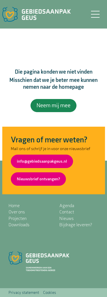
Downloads (19, 225)
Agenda (66, 206)
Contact (66, 212)
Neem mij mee (53, 105)
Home (14, 206)
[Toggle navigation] (95, 14)
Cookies (49, 292)
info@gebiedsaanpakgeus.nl (42, 161)
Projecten (18, 218)
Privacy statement (24, 292)
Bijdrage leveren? (75, 225)
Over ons (17, 212)
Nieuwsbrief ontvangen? (38, 179)
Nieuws (66, 218)
